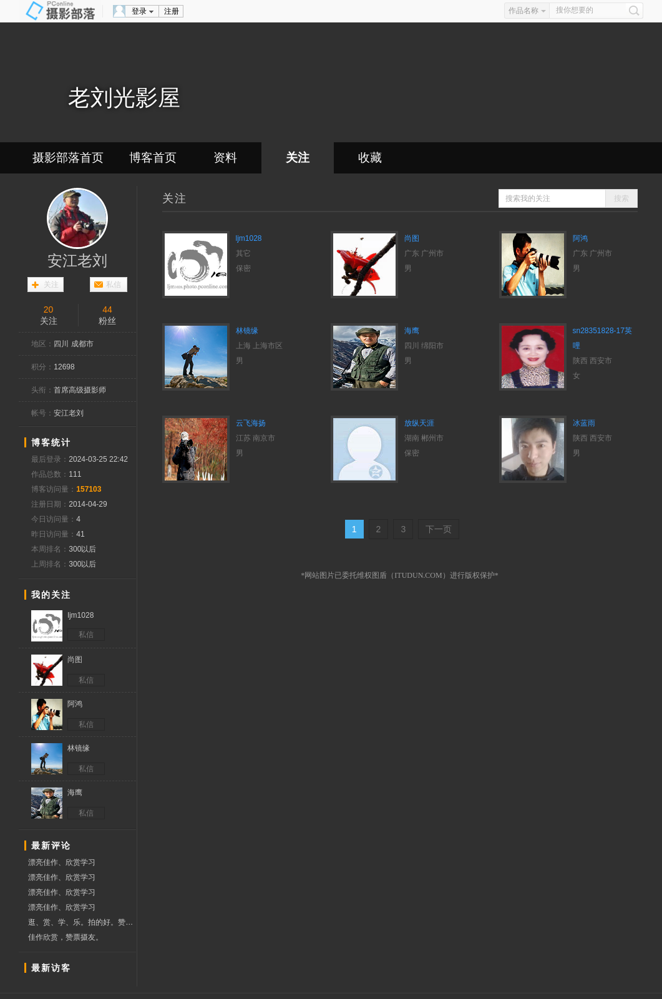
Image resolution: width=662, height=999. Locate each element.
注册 (171, 11)
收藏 (370, 157)
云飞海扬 (251, 423)
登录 (139, 11)
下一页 (439, 529)
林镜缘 (247, 330)
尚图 (411, 238)
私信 (113, 284)
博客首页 (153, 157)
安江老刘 (77, 261)
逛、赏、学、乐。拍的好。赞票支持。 (82, 922)
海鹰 (411, 330)
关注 (297, 157)
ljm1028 (249, 238)
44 (107, 309)
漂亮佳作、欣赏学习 (61, 862)
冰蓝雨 (584, 423)
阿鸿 (580, 238)
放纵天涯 (419, 423)
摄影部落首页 (68, 157)
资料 (225, 157)
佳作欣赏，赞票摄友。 (65, 937)
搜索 (621, 198)
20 (49, 309)
